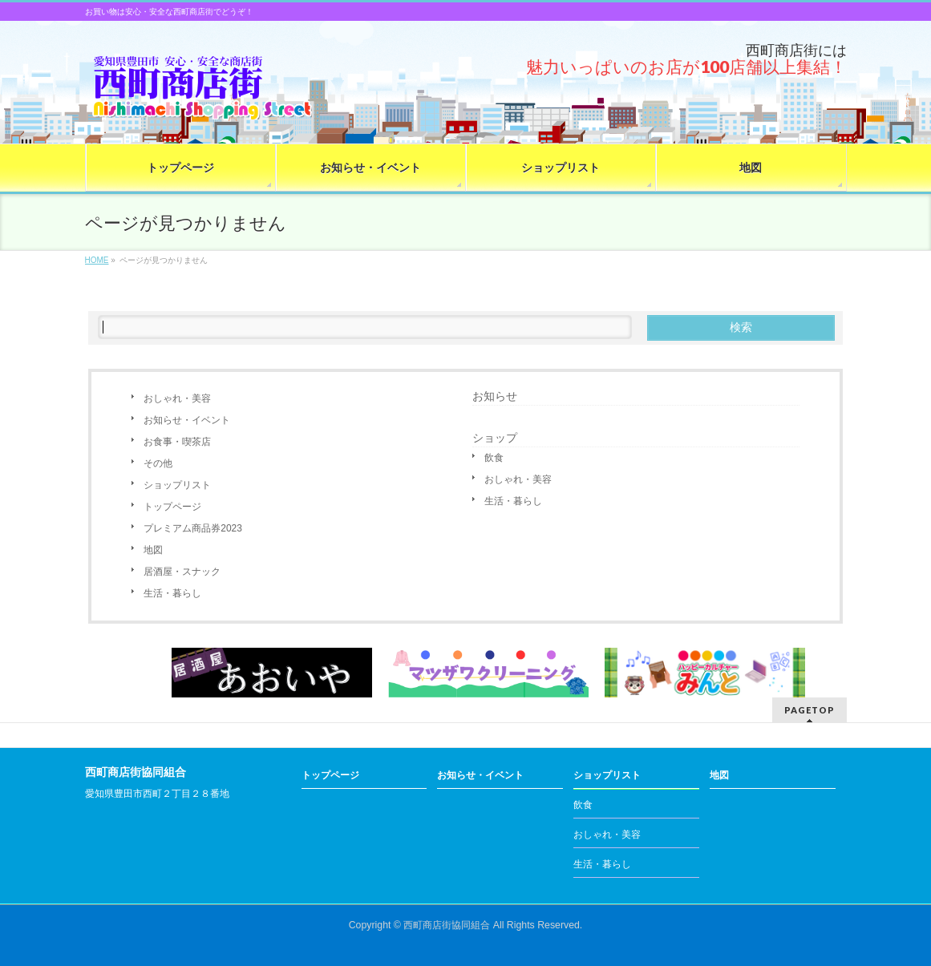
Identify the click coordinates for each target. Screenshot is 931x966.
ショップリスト (177, 485)
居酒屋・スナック (182, 571)
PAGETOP (809, 710)
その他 (158, 463)
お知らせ (494, 396)
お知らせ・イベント (187, 420)
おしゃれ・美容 (177, 398)
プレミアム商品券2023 (193, 528)
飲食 (494, 457)
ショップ (494, 437)
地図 (153, 550)
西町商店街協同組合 (446, 925)
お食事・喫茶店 (177, 441)
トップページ (172, 506)
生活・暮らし (172, 593)
